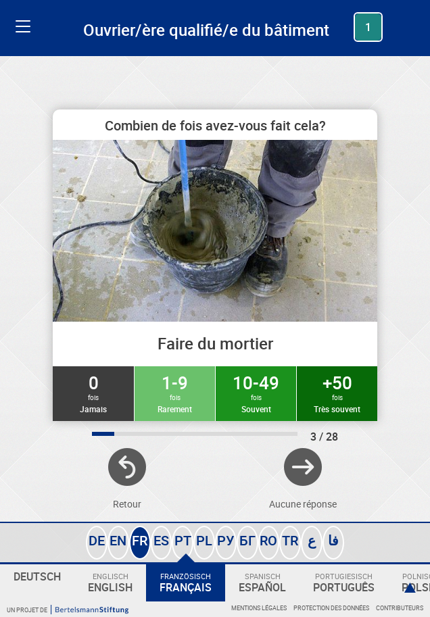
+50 (337, 392)
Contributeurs (399, 607)
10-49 (255, 392)
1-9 (174, 392)
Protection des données (331, 607)
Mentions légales (259, 607)
